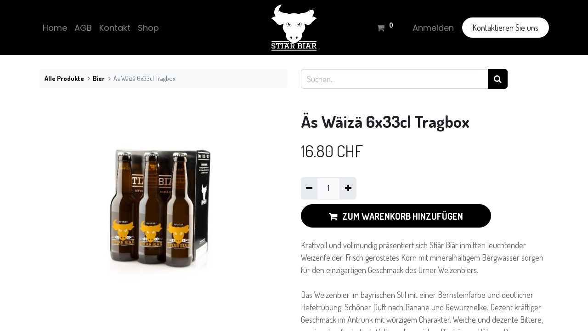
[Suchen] (498, 79)
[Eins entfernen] (309, 188)
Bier (99, 78)
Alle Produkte (64, 78)
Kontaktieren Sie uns (505, 28)
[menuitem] (55, 28)
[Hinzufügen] (347, 188)
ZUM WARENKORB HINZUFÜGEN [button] (396, 216)
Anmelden (433, 28)
